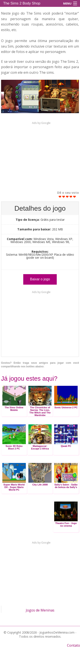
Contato (73, 645)
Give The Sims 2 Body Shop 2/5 (63, 196)
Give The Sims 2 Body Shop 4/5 (71, 196)
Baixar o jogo (40, 279)
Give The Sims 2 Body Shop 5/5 (74, 196)
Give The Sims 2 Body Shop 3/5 (67, 196)
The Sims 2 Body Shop (21, 3)
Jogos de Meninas (40, 610)
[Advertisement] (40, 154)
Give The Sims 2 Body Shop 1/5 (60, 196)
